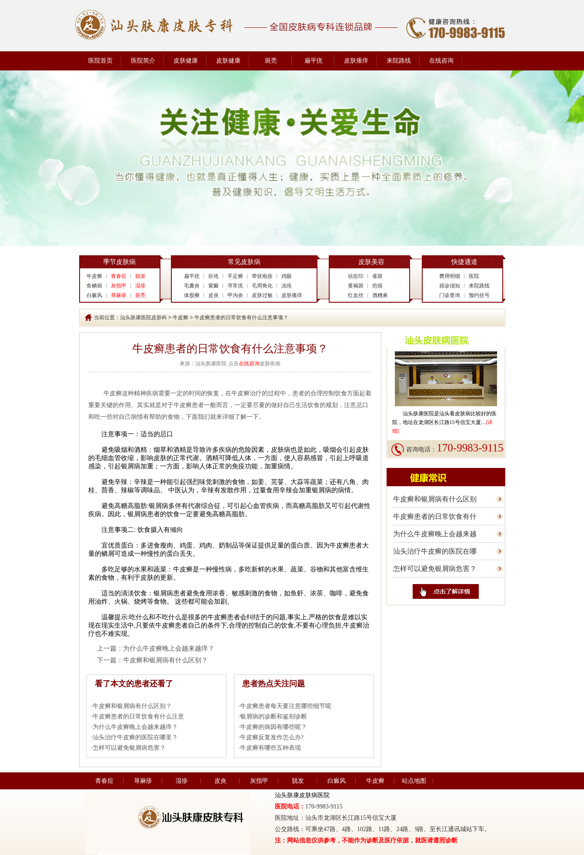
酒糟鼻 (380, 295)
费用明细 (449, 276)
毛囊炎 (192, 286)
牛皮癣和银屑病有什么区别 (435, 499)
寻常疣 (235, 286)
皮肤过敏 (262, 295)
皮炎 (213, 295)
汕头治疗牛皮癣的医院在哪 (435, 551)
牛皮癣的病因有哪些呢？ (273, 727)
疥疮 (213, 276)
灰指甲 (259, 781)
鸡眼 (286, 276)
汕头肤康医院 (418, 414)
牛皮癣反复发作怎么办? (272, 737)
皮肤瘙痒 (356, 60)
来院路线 (399, 60)
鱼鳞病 (94, 286)
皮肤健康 (186, 60)
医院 (474, 276)
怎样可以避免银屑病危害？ (129, 748)
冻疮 (286, 286)
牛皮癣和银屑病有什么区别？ (165, 660)
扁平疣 (313, 60)
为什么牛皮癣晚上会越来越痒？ (168, 648)
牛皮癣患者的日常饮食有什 (435, 516)
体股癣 (192, 295)
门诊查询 (449, 295)
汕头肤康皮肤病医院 (302, 795)
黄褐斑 (356, 286)
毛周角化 (262, 286)
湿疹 (182, 781)
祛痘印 (356, 276)
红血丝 (356, 295)
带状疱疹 (262, 276)
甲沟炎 (235, 295)
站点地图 (414, 781)
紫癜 (213, 286)
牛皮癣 (94, 276)
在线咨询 (441, 60)
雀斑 (377, 276)
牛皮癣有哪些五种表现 (270, 748)
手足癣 (235, 276)
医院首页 (100, 60)
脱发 (298, 781)
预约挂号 (479, 295)
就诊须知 (449, 286)
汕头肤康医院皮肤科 (143, 317)
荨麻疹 (143, 781)
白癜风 (94, 295)
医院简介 (143, 60)
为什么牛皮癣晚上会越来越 (435, 534)
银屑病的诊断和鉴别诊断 (273, 716)
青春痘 (104, 781)
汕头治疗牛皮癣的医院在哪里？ (135, 737)
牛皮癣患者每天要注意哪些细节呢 (285, 706)
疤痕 (377, 286)
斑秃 (271, 60)
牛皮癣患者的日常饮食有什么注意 (138, 716)
